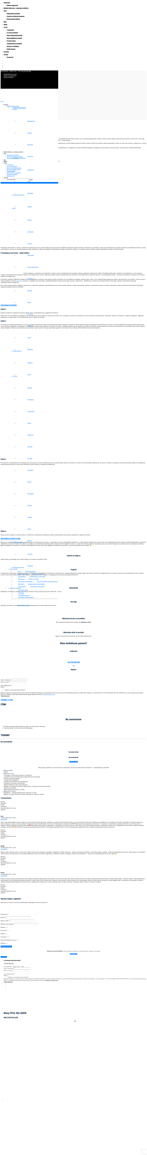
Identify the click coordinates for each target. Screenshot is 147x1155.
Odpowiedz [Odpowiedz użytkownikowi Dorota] (4, 876)
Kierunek (3, 930)
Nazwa (3, 917)
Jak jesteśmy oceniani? (14, 44)
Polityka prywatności (49, 694)
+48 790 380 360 (26, 71)
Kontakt (6, 52)
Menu (2, 101)
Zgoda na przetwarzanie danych (15, 690)
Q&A (5, 11)
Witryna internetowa (7, 924)
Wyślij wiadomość (5, 696)
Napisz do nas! (73, 762)
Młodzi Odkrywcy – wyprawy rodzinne (16, 8)
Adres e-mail (5, 682)
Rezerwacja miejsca (13, 19)
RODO (3, 687)
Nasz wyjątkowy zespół (14, 38)
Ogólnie (3, 943)
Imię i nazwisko (6, 680)
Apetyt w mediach (13, 46)
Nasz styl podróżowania (14, 35)
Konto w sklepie (8, 77)
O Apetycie (10, 30)
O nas (5, 27)
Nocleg (3, 927)
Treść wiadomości (6, 685)
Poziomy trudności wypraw (15, 16)
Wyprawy (7, 3)
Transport (4, 937)
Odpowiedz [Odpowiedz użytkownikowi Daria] (4, 819)
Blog (5, 22)
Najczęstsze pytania (13, 13)
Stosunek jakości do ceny (8, 940)
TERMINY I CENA (7, 700)
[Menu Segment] (12, 5)
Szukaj (6, 54)
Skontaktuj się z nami (10, 74)
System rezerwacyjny (10, 76)
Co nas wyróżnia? (12, 33)
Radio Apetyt (11, 49)
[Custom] (10, 57)
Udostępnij (4, 957)
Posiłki (2, 934)
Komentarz (4, 914)
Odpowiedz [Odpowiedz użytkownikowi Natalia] (4, 849)
